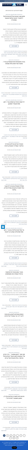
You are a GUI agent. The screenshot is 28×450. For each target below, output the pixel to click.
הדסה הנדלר (11, 264)
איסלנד (19, 52)
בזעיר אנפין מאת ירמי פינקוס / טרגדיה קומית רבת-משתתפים (14, 273)
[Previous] (24, 435)
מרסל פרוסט (13, 390)
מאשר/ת (14, 447)
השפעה (17, 429)
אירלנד (23, 94)
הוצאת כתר (6, 264)
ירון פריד (8, 222)
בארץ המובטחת (18, 94)
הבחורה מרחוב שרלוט (15, 178)
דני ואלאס (23, 178)
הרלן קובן (19, 222)
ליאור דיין (11, 346)
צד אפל (17, 266)
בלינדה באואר (18, 264)
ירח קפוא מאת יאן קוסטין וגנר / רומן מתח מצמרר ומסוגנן (14, 103)
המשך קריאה (14, 46)
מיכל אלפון (12, 429)
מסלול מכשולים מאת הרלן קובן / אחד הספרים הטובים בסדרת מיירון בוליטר (14, 188)
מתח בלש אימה (13, 14)
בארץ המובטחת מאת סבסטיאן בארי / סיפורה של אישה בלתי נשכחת (14, 62)
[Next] (10, 438)
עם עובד (7, 306)
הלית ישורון (9, 388)
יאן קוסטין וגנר (13, 136)
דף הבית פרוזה (19, 14)
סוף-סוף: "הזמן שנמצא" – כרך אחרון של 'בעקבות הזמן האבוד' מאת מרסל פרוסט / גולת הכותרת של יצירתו (14, 356)
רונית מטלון (7, 429)
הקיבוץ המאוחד (20, 390)
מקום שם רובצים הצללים (7, 54)
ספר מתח (25, 55)
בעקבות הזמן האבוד (22, 388)
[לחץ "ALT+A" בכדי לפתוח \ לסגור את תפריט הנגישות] (3, 227)
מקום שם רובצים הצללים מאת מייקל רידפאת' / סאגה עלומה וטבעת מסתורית (14, 18)
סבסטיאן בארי (11, 94)
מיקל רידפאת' (15, 54)
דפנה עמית (18, 136)
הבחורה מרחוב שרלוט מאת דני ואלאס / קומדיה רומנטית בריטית (14, 145)
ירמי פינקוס (22, 306)
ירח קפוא (7, 136)
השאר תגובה (3, 55)
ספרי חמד (22, 180)
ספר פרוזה (17, 306)
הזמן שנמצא (15, 388)
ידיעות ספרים (8, 178)
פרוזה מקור (11, 270)
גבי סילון (15, 52)
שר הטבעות (20, 55)
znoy (19, 24)
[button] (26, 5)
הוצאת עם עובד (10, 52)
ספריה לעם (12, 306)
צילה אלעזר (24, 95)
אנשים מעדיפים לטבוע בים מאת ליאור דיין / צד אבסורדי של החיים (14, 315)
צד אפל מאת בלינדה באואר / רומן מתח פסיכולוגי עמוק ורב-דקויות (14, 231)
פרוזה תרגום (8, 14)
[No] (26, 445)
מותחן (3, 136)
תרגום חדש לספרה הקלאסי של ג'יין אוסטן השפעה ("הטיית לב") (14, 397)
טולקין (20, 54)
